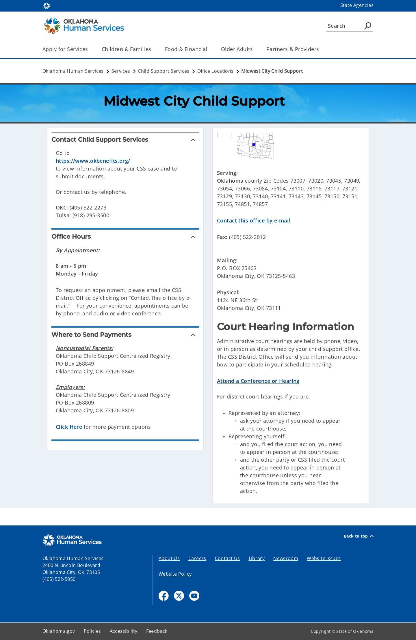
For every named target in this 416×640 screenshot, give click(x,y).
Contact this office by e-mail (253, 220)
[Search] (350, 25)
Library (257, 558)
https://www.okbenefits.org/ (93, 160)
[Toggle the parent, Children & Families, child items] (153, 49)
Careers (197, 558)
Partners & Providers (292, 49)
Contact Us (227, 558)
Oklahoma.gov (58, 631)
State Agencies (357, 5)
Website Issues (324, 558)
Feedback (157, 631)
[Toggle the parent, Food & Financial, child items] (209, 49)
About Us (169, 558)
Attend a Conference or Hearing (258, 380)
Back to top (359, 536)
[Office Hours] (125, 236)
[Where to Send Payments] (125, 334)
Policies (92, 631)
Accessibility (124, 631)
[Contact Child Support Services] (125, 139)
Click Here (69, 426)
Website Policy (175, 574)
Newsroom (285, 558)
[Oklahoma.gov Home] (46, 5)
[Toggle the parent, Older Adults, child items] (255, 49)
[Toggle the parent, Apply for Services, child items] (90, 49)
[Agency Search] (368, 25)
